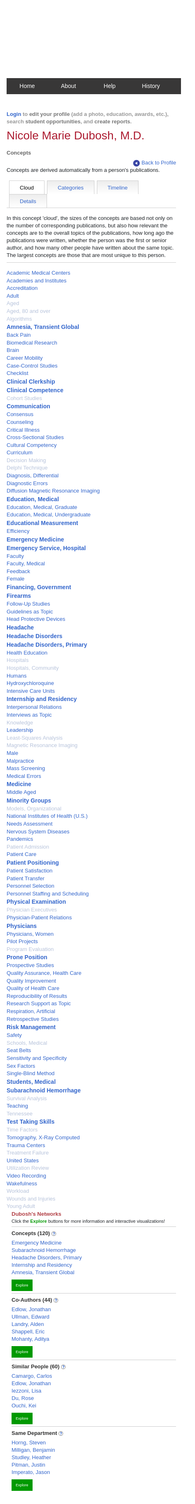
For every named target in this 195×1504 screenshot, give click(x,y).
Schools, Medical (27, 1043)
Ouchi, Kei (24, 1405)
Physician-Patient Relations (39, 917)
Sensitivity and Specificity (37, 1058)
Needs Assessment (29, 824)
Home (27, 86)
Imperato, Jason (31, 1472)
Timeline (118, 188)
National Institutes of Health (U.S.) (47, 816)
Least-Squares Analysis (35, 738)
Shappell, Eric (28, 1331)
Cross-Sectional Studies (35, 437)
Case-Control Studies (32, 366)
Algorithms (19, 319)
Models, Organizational (34, 808)
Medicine (19, 784)
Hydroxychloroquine (30, 683)
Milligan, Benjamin (33, 1450)
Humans (16, 676)
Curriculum (20, 452)
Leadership (20, 730)
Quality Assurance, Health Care (44, 973)
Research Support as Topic (39, 1003)
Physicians (22, 926)
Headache (20, 627)
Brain (13, 350)
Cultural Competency (31, 445)
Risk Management (31, 1027)
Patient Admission (28, 847)
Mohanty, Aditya (30, 1339)
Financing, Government (39, 587)
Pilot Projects (22, 941)
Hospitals (17, 660)
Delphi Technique (27, 468)
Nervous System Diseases (38, 831)
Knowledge (20, 723)
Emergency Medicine (35, 539)
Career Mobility (24, 358)
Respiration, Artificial (31, 1011)
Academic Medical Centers (38, 273)
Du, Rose (23, 1398)
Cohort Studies (24, 398)
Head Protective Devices (36, 619)
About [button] (68, 86)
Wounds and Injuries (31, 1199)
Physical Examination (36, 901)
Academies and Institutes (36, 281)
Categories (71, 188)
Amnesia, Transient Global (43, 327)
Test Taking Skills (30, 1121)
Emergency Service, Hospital (46, 548)
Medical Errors (24, 776)
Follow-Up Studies (28, 604)
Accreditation (22, 288)
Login (14, 114)
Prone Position (27, 957)
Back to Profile (154, 163)
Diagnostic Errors (27, 483)
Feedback (18, 571)
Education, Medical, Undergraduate (49, 514)
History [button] (151, 86)
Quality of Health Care (33, 988)
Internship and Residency (42, 699)
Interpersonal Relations (34, 707)
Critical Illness (23, 430)
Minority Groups (29, 800)
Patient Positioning (33, 862)
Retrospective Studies (33, 1019)
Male (12, 753)
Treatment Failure (28, 1153)
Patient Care (21, 854)
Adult (13, 296)
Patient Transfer (26, 878)
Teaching (17, 1106)
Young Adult (21, 1206)
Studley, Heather (31, 1457)
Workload (18, 1191)
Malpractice (20, 761)
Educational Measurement (42, 523)
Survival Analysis (27, 1098)
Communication (28, 406)
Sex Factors (21, 1066)
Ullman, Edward (30, 1317)
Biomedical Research (32, 343)
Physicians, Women (30, 934)
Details (28, 201)
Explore (22, 1285)
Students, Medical (31, 1081)
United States (23, 1160)
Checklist (17, 373)
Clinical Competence (35, 390)
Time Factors (22, 1130)
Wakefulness (22, 1183)
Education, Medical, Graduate (42, 507)
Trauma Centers (26, 1145)
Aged (13, 303)
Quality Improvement (31, 981)
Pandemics (20, 839)
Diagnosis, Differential (33, 475)
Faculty (15, 556)
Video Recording (26, 1176)
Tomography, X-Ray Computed (43, 1137)
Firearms (19, 595)
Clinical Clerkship (31, 381)
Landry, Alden (28, 1324)
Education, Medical (33, 499)
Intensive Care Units (31, 691)
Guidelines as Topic (30, 612)
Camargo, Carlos (32, 1376)
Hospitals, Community (33, 668)
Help (110, 86)
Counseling (20, 422)
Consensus (20, 414)
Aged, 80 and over (28, 311)
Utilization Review (28, 1168)
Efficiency (18, 531)
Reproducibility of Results (37, 996)
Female (15, 579)
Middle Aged (21, 792)
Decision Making (26, 460)
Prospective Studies (30, 965)
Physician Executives (32, 910)
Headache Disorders (34, 636)
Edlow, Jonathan (31, 1309)
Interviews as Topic (29, 715)
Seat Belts (19, 1050)
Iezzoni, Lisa (26, 1391)
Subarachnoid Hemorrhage (44, 1090)
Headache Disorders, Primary (47, 644)
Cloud (27, 188)
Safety (14, 1035)
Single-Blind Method (30, 1073)
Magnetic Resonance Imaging (42, 745)
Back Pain (19, 335)
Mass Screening (26, 768)
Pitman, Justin (28, 1465)
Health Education (27, 653)
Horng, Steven (29, 1442)
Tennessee (20, 1114)
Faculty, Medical (26, 563)
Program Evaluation (30, 949)
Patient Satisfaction (29, 871)
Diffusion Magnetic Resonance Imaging (53, 491)
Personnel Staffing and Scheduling (48, 894)
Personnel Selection (30, 886)
